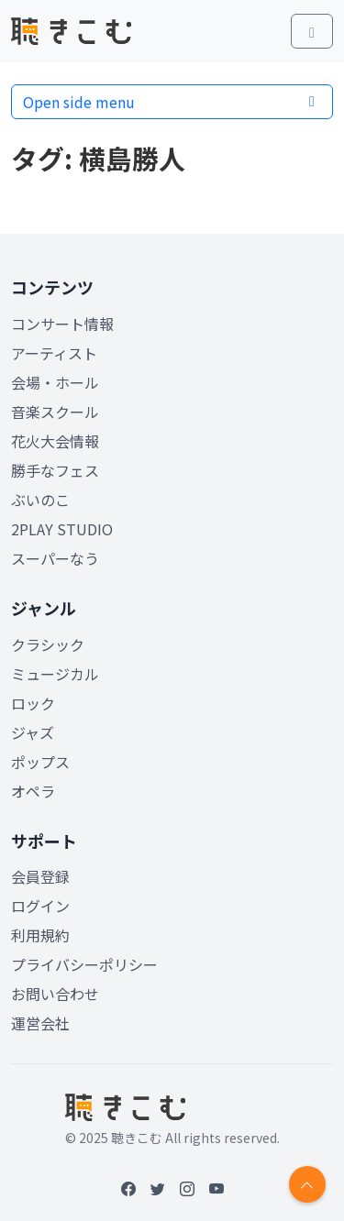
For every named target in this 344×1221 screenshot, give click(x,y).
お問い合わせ (55, 994)
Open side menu (172, 102)
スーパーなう (55, 558)
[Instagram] (187, 1188)
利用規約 (40, 935)
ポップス (40, 762)
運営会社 (40, 1023)
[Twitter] (157, 1188)
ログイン (40, 906)
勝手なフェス (55, 470)
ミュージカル (55, 674)
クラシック (47, 644)
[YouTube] (216, 1188)
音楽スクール (55, 412)
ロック (33, 703)
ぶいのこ (40, 500)
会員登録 (40, 876)
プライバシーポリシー (84, 964)
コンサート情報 (62, 324)
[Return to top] (307, 1184)
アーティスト (54, 353)
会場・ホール (55, 382)
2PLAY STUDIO (62, 529)
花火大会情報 (55, 441)
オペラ (33, 791)
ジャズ (32, 732)
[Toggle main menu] (312, 31)
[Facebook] (128, 1188)
